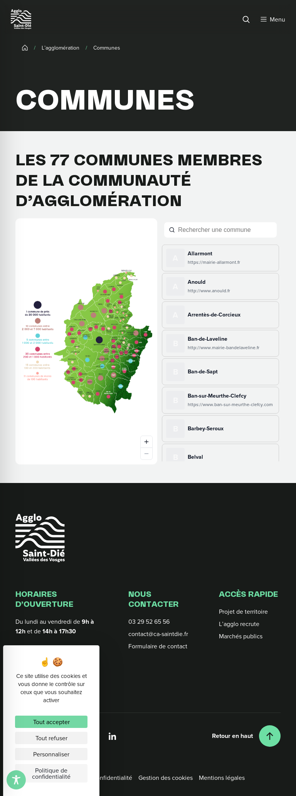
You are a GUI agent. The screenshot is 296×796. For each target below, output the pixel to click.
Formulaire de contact (157, 646)
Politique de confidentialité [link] (51, 773)
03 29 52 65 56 (149, 621)
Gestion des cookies (165, 777)
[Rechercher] (245, 19)
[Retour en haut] (246, 736)
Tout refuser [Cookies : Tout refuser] (51, 738)
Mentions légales (222, 777)
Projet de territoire (243, 611)
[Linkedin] (112, 736)
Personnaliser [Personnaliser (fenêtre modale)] (51, 754)
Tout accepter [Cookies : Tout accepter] (51, 722)
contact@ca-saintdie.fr (158, 633)
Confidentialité (112, 777)
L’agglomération (60, 47)
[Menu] (273, 19)
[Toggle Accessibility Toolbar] (16, 779)
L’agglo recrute (239, 623)
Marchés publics (240, 636)
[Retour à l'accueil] (40, 538)
